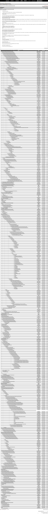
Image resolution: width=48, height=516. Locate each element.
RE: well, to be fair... (15, 79)
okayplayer (7, 1)
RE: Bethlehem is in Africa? (8, 144)
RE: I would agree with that (18, 269)
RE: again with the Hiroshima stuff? (15, 228)
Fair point (9, 131)
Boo (7, 163)
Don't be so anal (13, 137)
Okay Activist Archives (5, 4)
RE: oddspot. (3, 201)
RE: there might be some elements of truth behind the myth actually (15, 147)
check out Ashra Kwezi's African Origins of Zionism (13, 60)
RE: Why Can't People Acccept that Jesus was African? (7, 51)
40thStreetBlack (2, 7)
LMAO (7, 168)
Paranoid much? (15, 254)
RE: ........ (6, 108)
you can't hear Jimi (8, 169)
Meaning (16, 265)
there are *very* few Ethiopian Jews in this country (19, 81)
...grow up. (15, 255)
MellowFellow (38, 209)
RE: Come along (17, 244)
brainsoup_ (38, 53)
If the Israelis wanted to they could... (18, 263)
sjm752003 (38, 200)
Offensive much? (16, 270)
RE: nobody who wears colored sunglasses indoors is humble (15, 180)
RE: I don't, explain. (11, 86)
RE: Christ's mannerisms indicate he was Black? (7, 193)
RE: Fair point (10, 132)
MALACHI (39, 116)
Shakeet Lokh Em (39, 51)
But (9, 65)
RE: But (10, 66)
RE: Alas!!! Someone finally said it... (10, 90)
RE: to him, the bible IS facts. (14, 121)
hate (15, 274)
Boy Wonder (38, 136)
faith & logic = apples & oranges (14, 123)
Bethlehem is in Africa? (6, 143)
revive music (25, 1)
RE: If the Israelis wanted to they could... (19, 264)
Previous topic (43, 6)
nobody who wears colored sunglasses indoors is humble (14, 179)
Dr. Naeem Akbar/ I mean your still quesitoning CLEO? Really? (21, 127)
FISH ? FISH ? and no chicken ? (4, 198)
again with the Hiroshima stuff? (13, 224)
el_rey (38, 196)
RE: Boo (9, 164)
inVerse (38, 208)
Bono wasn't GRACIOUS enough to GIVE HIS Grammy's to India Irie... (15, 181)
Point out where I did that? (17, 273)
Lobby (1, 4)
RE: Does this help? (12, 117)
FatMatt (38, 195)
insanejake (38, 68)
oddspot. (2, 199)
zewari (38, 58)
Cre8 (38, 187)
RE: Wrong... (9, 71)
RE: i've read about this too (11, 154)
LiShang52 (38, 153)
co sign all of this (4, 188)
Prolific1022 (38, 117)
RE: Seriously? (15, 242)
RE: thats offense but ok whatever (15, 138)
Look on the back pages (17, 268)
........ (4, 107)
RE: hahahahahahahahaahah (9, 95)
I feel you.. (16, 129)
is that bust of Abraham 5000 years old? (11, 59)
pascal (38, 201)
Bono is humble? (6, 170)
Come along (15, 243)
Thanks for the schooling (12, 133)
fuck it (15, 276)
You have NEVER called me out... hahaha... (16, 234)
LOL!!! (4, 158)
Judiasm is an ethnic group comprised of (6, 204)
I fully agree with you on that (12, 176)
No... (12, 106)
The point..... (5, 213)
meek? (9, 102)
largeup (21, 1)
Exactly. (12, 77)
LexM (38, 99)
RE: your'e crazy (9, 173)
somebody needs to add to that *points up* (7, 187)
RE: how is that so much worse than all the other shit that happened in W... (20, 227)
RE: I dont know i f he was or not (6, 216)
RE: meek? (10, 103)
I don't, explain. (10, 85)
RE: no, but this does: (11, 149)
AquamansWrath (38, 54)
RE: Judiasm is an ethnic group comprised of (7, 205)
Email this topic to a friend (8, 3)
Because (9, 111)
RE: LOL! (9, 64)
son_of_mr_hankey (39, 94)
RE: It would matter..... (5, 212)
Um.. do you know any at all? (18, 82)
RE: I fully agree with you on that (14, 178)
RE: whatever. (8, 100)
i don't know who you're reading (17, 126)
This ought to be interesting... (13, 116)
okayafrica (12, 1)
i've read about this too (10, 153)
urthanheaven (38, 199)
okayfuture (17, 1)
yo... (15, 128)
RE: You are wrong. (17, 259)
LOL (11, 152)
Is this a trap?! (10, 113)
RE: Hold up (11, 237)
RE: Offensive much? (17, 271)
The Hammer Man (39, 86)
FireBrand (39, 204)
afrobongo (39, 198)
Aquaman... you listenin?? (5, 208)
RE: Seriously (9, 142)
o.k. (9, 223)
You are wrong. (16, 258)
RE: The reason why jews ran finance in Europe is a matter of (17, 232)
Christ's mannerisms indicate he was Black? (6, 192)
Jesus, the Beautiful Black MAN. (10, 69)
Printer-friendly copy (3, 3)
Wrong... (8, 70)
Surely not (16, 275)
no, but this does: (10, 148)
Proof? (9, 165)
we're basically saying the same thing (15, 105)
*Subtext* (4, 189)
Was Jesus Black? (4, 200)
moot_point (38, 63)
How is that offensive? (14, 139)
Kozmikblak (38, 186)
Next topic (47, 6)
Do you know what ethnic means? (7, 206)
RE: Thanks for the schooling (13, 134)
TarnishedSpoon (38, 55)
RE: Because (10, 112)
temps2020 (38, 76)
